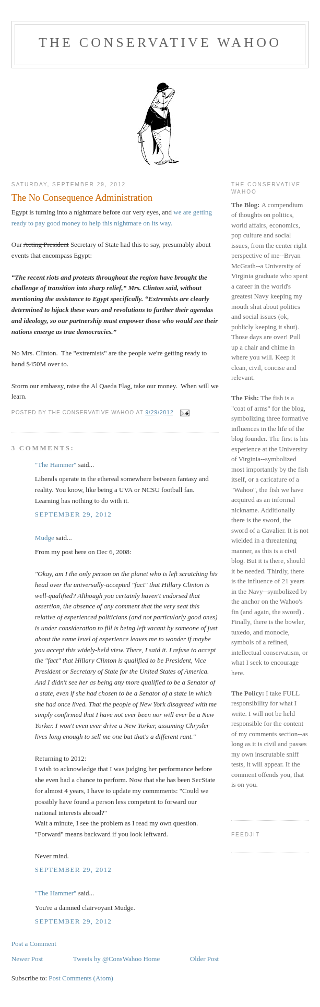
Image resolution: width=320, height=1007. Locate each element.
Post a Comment (33, 944)
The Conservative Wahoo (160, 42)
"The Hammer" (56, 465)
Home (151, 959)
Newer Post (27, 959)
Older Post (204, 959)
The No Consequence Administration (81, 198)
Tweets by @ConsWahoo (107, 959)
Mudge (44, 538)
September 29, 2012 (73, 514)
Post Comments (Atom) (81, 978)
